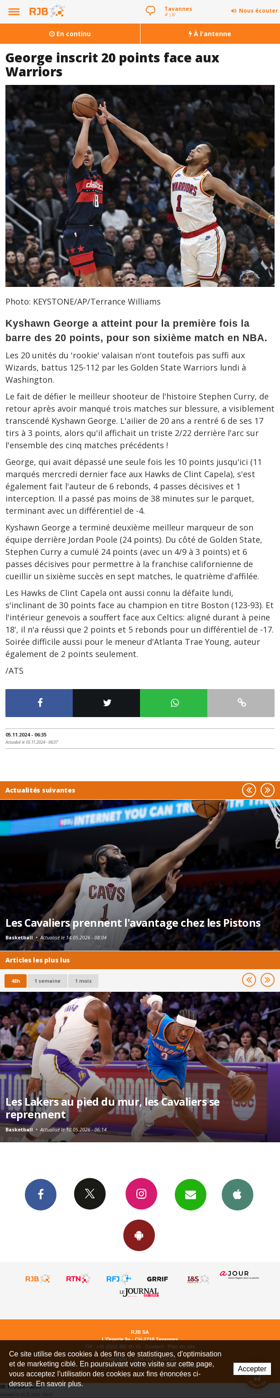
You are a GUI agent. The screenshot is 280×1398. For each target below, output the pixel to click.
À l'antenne (210, 33)
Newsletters (190, 1194)
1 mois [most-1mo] (83, 980)
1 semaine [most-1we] (47, 980)
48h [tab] (15, 980)
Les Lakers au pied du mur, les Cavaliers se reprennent (112, 1107)
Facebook (40, 1194)
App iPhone (237, 1194)
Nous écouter (258, 10)
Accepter (252, 1369)
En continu (70, 33)
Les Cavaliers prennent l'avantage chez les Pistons (133, 922)
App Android (139, 1235)
